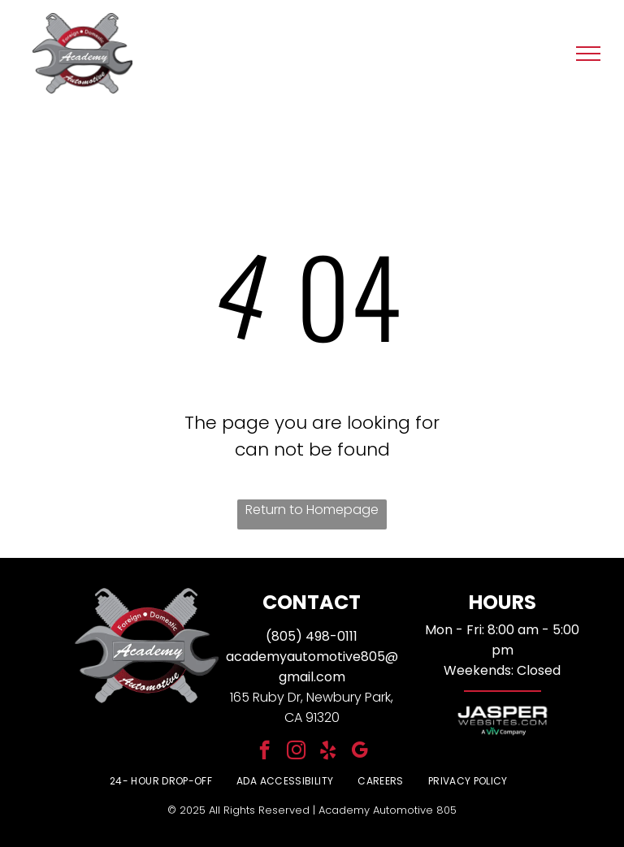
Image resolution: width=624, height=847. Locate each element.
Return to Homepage (312, 509)
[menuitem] (161, 781)
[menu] (588, 53)
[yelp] (328, 752)
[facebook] (264, 752)
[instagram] (296, 752)
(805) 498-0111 (312, 636)
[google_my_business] (359, 752)
